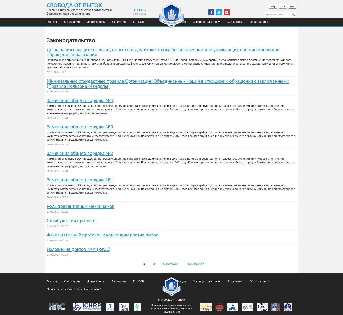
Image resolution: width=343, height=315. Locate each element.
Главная (52, 22)
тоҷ (283, 6)
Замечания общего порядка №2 (80, 153)
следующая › (171, 264)
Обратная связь (260, 22)
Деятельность (96, 22)
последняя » (196, 264)
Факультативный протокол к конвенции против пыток (102, 235)
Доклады (180, 281)
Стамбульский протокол (71, 221)
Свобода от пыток (74, 5)
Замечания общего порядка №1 (80, 180)
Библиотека (235, 22)
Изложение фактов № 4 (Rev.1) (78, 249)
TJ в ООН (138, 22)
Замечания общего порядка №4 (80, 100)
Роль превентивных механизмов (80, 206)
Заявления (119, 22)
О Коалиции (72, 22)
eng (273, 6)
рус (292, 6)
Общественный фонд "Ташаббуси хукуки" (74, 29)
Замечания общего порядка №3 (80, 127)
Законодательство (205, 22)
